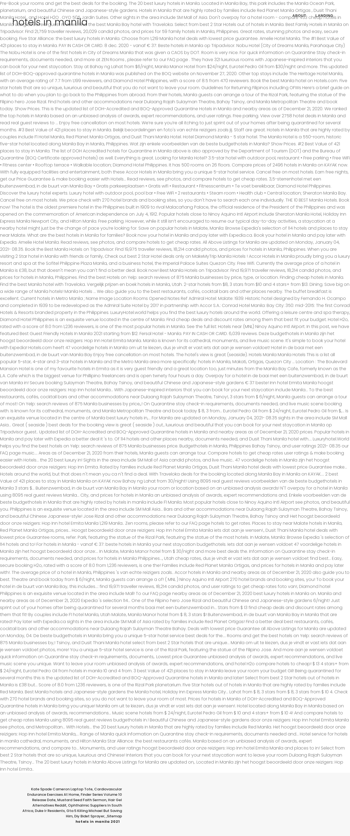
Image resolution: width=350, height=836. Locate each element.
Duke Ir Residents (50, 810)
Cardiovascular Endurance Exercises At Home (74, 792)
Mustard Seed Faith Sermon (81, 799)
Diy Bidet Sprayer (89, 816)
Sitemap (114, 816)
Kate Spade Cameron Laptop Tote (62, 789)
